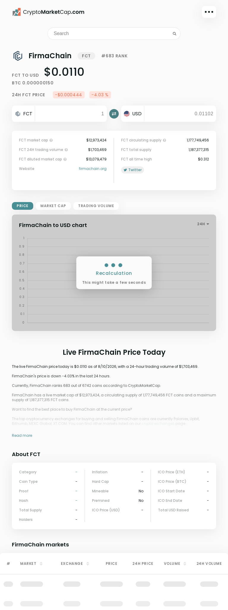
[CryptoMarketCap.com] (48, 12)
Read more (22, 435)
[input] (71, 113)
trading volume (96, 205)
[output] (180, 113)
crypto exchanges (158, 423)
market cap (53, 205)
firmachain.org (93, 168)
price (22, 205)
